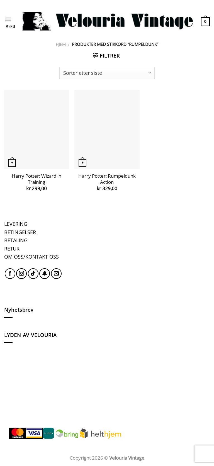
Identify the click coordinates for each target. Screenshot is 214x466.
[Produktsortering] (107, 73)
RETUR (12, 248)
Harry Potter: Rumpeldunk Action (107, 179)
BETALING (16, 240)
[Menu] (9, 21)
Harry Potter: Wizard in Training (36, 179)
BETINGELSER (20, 232)
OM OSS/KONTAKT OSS (31, 256)
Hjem (61, 44)
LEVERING (15, 223)
